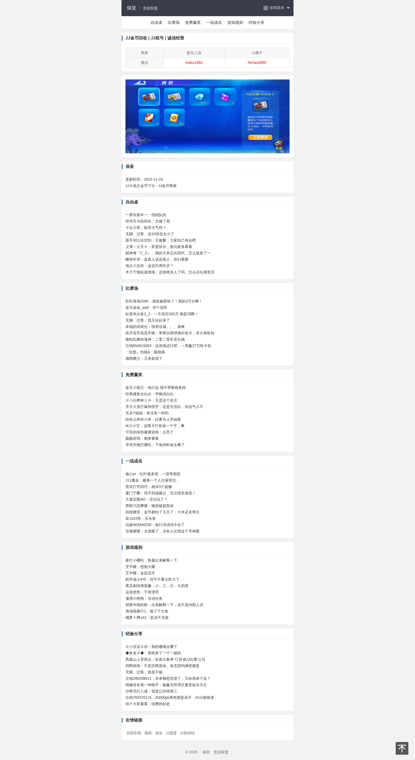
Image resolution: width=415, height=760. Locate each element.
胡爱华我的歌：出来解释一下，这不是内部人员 (164, 605)
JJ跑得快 (187, 733)
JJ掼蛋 (171, 733)
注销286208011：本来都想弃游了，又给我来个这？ (168, 678)
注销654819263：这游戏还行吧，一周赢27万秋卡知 (168, 346)
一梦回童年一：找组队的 (145, 215)
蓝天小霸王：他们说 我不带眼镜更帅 (155, 387)
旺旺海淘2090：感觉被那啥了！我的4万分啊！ (163, 301)
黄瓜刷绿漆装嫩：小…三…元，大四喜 (156, 586)
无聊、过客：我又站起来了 (147, 320)
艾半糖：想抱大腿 (140, 567)
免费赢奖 (193, 22)
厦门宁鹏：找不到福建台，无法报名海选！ (160, 493)
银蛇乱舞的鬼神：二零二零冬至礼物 (155, 339)
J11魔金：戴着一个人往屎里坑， (152, 480)
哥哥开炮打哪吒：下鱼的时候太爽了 (155, 445)
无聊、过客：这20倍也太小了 (149, 234)
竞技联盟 (221, 752)
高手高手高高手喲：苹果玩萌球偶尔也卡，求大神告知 (169, 333)
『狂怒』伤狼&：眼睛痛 (145, 352)
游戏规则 (235, 22)
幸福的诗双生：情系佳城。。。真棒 (155, 327)
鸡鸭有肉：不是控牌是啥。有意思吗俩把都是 (162, 666)
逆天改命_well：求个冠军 (146, 307)
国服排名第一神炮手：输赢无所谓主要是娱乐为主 (166, 685)
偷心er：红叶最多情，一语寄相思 (153, 474)
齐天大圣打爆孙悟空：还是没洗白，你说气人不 (164, 407)
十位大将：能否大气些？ (145, 227)
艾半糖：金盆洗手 (140, 573)
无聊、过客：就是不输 (144, 672)
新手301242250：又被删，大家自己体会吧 (160, 240)
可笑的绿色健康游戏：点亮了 (149, 432)
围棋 (148, 733)
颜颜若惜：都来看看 (142, 438)
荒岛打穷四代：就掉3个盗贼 (148, 487)
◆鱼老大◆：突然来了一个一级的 (153, 653)
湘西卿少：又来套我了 (144, 358)
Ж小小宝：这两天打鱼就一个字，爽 (154, 426)
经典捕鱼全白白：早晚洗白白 (149, 394)
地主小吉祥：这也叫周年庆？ (149, 266)
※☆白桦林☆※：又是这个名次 (151, 400)
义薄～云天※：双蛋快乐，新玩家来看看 (158, 247)
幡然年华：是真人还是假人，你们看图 (156, 259)
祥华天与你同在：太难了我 (147, 221)
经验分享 (256, 22)
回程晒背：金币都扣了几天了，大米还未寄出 (162, 512)
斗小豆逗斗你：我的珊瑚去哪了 (151, 647)
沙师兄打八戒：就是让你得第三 (151, 691)
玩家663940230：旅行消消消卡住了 (155, 525)
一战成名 (214, 22)
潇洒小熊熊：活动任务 (144, 598)
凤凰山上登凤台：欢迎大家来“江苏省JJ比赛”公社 (165, 659)
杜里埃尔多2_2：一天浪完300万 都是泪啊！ (161, 314)
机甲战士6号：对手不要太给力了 (152, 579)
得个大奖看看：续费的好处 (147, 704)
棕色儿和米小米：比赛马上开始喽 (153, 419)
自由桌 (157, 22)
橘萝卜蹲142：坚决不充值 (147, 617)
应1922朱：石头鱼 (140, 518)
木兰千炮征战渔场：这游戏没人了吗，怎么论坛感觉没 (169, 272)
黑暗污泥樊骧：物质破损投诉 (149, 506)
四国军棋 (134, 733)
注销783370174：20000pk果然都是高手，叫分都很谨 (169, 697)
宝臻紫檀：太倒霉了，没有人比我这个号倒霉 (162, 531)
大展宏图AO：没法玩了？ (146, 499)
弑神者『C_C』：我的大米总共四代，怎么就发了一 (168, 253)
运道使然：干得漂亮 (142, 592)
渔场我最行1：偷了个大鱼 (146, 611)
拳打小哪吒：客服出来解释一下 (151, 560)
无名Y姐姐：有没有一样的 (147, 413)
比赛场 (174, 22)
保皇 (131, 8)
